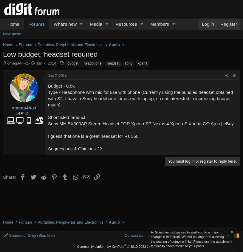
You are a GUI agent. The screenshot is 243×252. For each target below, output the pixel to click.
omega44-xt (17, 63)
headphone (93, 63)
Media (96, 24)
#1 (235, 76)
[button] (81, 24)
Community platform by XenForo (121, 246)
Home (13, 24)
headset (113, 63)
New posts (12, 34)
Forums (36, 24)
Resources (126, 24)
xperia (143, 63)
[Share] (227, 76)
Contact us (134, 235)
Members (159, 24)
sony (128, 63)
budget (72, 63)
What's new (65, 24)
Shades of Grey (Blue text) (29, 235)
